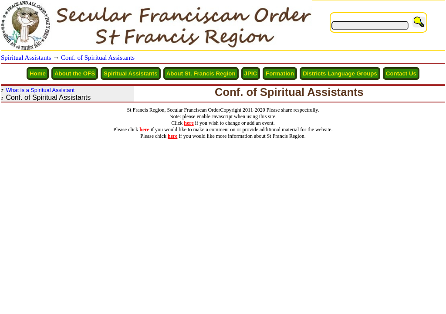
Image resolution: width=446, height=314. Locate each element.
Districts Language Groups (340, 73)
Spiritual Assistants (26, 57)
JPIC (250, 73)
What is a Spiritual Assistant (40, 90)
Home (38, 73)
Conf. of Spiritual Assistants (98, 57)
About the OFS (74, 73)
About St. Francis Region (201, 73)
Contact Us (401, 73)
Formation (280, 73)
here (188, 123)
